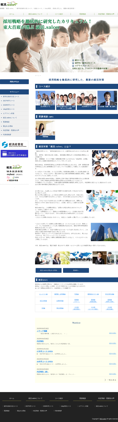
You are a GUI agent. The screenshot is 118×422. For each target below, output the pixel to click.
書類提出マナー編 (93, 294)
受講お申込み (14, 82)
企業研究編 (59, 301)
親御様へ (76, 270)
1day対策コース (9, 109)
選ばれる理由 (8, 126)
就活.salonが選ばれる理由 (48, 270)
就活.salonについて (35, 14)
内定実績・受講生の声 (106, 14)
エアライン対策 (8, 113)
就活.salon (103, 419)
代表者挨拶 (7, 134)
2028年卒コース (9, 105)
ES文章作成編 (109, 294)
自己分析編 (43, 301)
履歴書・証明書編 (59, 294)
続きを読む (112, 333)
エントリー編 (43, 294)
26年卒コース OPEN (45, 361)
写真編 (76, 294)
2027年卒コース (9, 101)
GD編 (43, 308)
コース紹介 (59, 14)
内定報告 (40, 341)
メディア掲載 (42, 331)
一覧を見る (111, 380)
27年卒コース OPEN (45, 351)
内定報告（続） (43, 372)
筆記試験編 (59, 308)
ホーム (11, 14)
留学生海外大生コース (11, 96)
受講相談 (82, 14)
